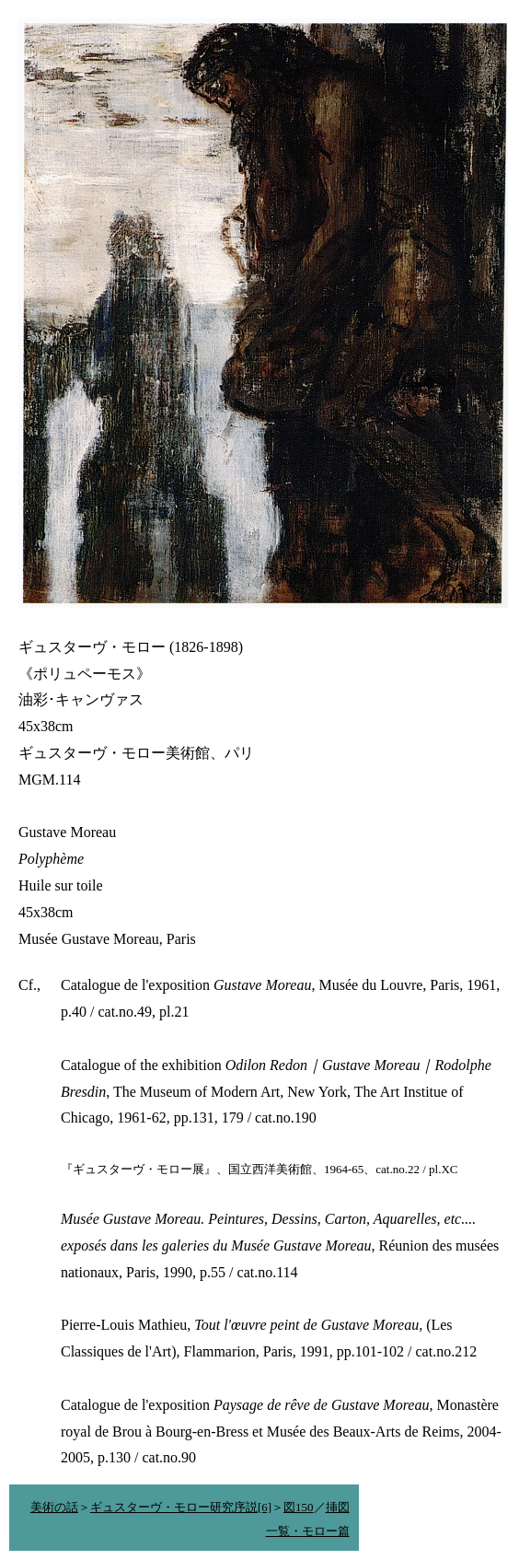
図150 (298, 1507)
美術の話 (54, 1507)
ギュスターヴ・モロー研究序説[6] (180, 1507)
